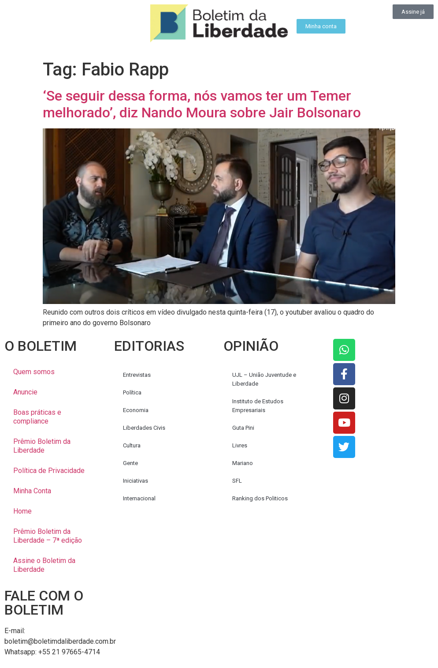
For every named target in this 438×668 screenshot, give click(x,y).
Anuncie (25, 392)
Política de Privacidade (49, 470)
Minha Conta (32, 491)
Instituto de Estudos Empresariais (257, 405)
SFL (237, 480)
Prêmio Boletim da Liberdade (42, 445)
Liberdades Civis (144, 427)
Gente (130, 463)
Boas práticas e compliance (37, 416)
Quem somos (34, 372)
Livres (239, 445)
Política (132, 392)
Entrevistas (137, 375)
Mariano (242, 463)
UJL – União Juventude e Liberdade (264, 379)
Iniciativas (135, 480)
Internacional (139, 498)
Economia (135, 410)
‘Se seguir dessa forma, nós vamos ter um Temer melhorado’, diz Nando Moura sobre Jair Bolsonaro (202, 104)
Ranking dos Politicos (260, 498)
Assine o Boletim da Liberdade (44, 565)
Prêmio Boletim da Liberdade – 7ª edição (47, 535)
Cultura (132, 445)
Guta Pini (243, 427)
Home (22, 511)
